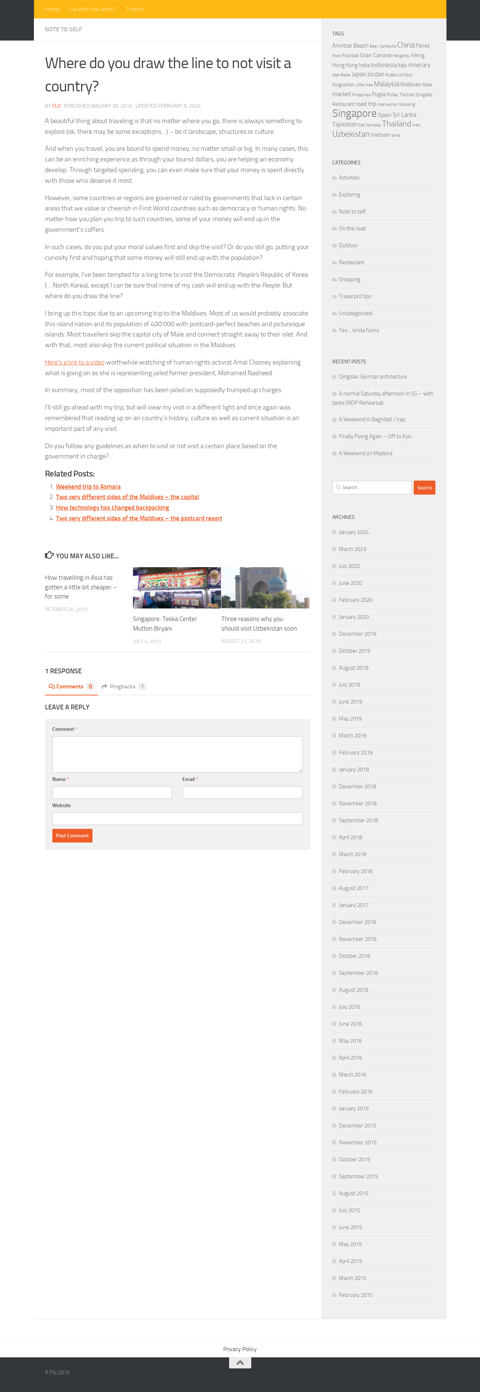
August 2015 (353, 1193)
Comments (72, 686)
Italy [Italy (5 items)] (402, 65)
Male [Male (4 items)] (427, 84)
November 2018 (357, 803)
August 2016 (353, 990)
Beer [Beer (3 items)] (374, 46)
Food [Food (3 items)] (336, 55)
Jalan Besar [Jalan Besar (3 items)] (341, 75)
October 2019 (354, 651)
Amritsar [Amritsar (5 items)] (342, 45)
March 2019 (352, 735)
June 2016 (350, 1024)
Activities (349, 177)
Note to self (63, 29)
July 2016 (349, 1007)
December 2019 (357, 634)
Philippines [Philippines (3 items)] (361, 95)
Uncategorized (355, 313)
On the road (352, 228)
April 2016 (350, 1057)
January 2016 (354, 1108)
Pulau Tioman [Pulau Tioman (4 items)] (400, 94)
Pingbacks (124, 686)
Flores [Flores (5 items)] (423, 45)
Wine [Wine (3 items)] (396, 135)
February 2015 (355, 1295)
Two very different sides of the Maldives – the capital (131, 497)
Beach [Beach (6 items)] (361, 45)
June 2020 (350, 583)
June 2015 (350, 1227)
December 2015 (357, 1125)
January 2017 (354, 905)
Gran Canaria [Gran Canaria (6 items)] (376, 55)
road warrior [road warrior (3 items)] (387, 104)
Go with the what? (93, 9)
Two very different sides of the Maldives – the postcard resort (143, 518)
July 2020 (349, 566)
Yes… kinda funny (359, 330)
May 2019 (350, 718)
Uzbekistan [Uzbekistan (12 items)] (351, 134)
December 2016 (357, 922)
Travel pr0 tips (355, 296)
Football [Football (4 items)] (350, 55)
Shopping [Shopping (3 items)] (407, 104)
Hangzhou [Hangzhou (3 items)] (401, 55)
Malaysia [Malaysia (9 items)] (386, 84)
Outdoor (348, 245)
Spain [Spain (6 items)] (385, 114)
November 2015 (357, 1142)
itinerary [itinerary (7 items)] (419, 65)
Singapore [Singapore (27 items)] (354, 113)
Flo (56, 106)
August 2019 (353, 667)
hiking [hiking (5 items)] (418, 55)
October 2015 (354, 1159)
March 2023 (352, 549)
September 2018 (358, 820)
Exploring (349, 194)
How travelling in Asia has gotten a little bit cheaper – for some (81, 587)
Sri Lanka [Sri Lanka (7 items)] (404, 114)
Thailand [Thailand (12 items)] (396, 124)
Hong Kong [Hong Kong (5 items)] (345, 65)
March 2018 (352, 854)
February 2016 (355, 1091)
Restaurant (351, 262)
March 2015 (352, 1278)
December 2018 (357, 786)
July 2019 (349, 684)
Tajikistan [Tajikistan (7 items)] (344, 124)
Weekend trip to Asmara (90, 486)
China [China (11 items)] (405, 44)
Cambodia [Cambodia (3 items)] (387, 46)
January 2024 (354, 532)
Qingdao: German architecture (373, 376)
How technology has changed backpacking (116, 507)
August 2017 (353, 888)
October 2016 (354, 956)
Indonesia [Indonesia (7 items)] (383, 65)
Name (60, 779)
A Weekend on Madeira (365, 453)
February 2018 (355, 871)
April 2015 (350, 1261)
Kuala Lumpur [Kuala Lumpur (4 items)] (399, 74)
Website (61, 805)
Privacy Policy (240, 1349)
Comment (64, 729)
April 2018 (350, 837)
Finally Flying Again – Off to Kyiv (375, 436)
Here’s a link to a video (75, 362)
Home (52, 9)
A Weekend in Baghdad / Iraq (372, 419)
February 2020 (355, 600)
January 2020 (354, 617)
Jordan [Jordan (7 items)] (375, 74)
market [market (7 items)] (341, 94)
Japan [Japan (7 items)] (359, 74)
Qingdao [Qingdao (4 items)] (424, 94)
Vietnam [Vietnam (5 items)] (380, 135)
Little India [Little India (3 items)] (364, 85)
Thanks (135, 9)
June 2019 (350, 701)
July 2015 (349, 1210)
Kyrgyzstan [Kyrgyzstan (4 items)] (343, 84)
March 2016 (352, 1074)
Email (190, 779)
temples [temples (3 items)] (374, 125)
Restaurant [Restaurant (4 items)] (343, 104)
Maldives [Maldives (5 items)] (410, 84)
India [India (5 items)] (364, 65)
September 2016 (358, 973)
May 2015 (350, 1244)
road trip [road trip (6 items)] (366, 103)
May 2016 (350, 1040)
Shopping (350, 279)
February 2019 (355, 752)
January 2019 (354, 769)
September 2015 (358, 1176)
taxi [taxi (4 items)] (362, 125)
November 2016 (357, 939)
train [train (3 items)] (416, 125)
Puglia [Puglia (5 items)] (379, 94)
